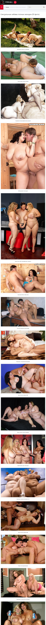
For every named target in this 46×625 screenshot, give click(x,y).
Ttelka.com (9, 2)
